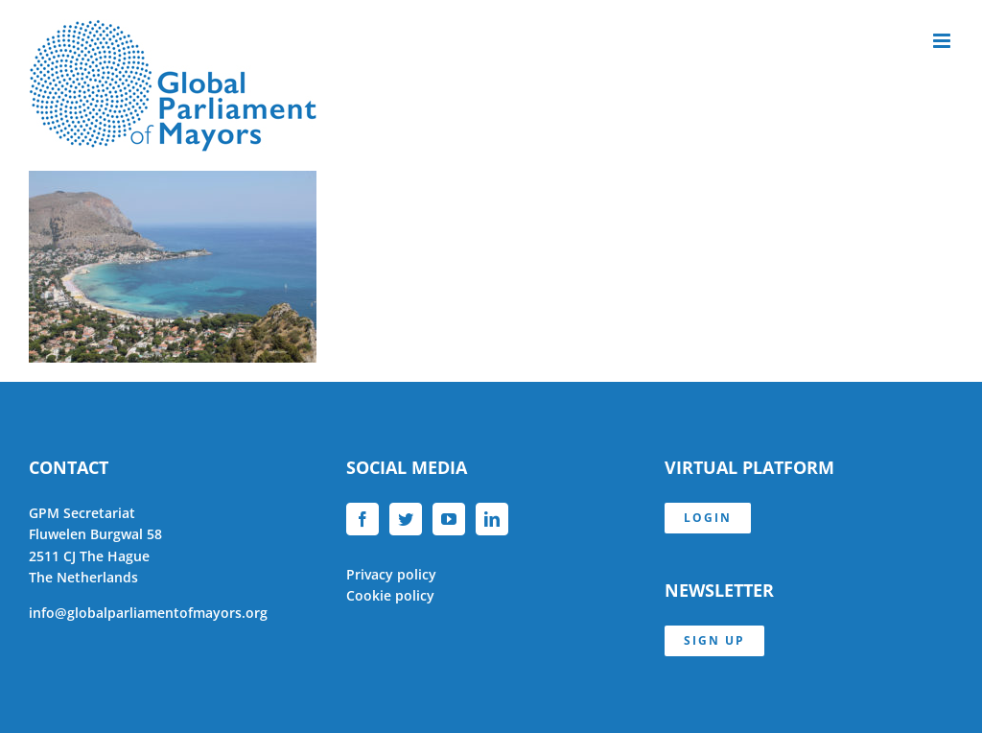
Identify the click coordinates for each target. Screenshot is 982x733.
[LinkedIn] (492, 519)
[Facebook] (362, 519)
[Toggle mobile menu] (943, 41)
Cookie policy (390, 595)
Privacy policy (391, 574)
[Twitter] (405, 519)
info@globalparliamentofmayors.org (148, 612)
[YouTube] (449, 519)
